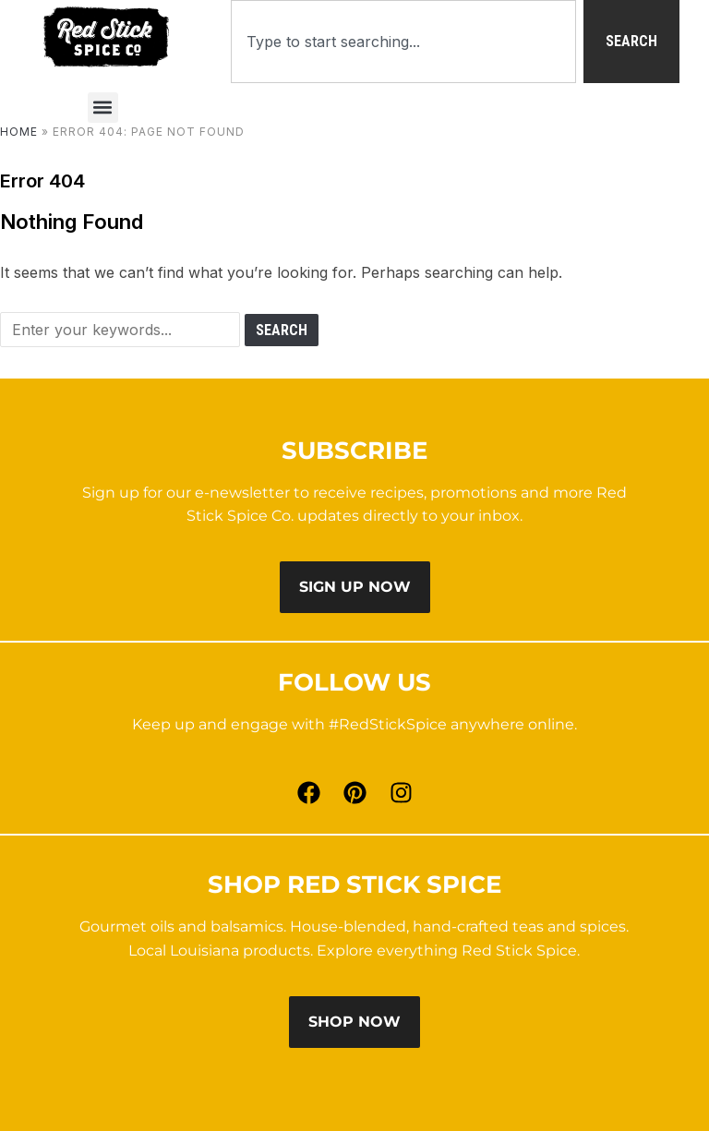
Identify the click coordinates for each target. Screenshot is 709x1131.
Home (19, 131)
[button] (103, 107)
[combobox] (403, 41)
